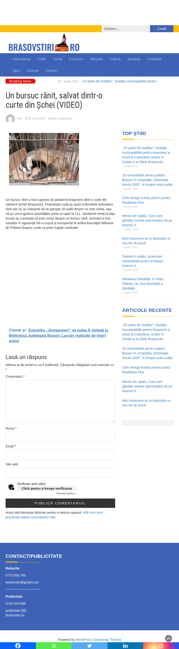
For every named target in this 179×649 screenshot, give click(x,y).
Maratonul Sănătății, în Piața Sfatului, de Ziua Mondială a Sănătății (142, 283)
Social (57, 59)
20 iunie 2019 (36, 118)
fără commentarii (62, 118)
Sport (16, 71)
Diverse (32, 71)
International (22, 59)
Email (11, 446)
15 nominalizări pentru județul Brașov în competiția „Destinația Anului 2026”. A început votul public (147, 179)
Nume (11, 428)
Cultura (115, 59)
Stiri (19, 118)
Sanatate (134, 59)
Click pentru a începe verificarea (47, 488)
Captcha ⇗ (66, 493)
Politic (42, 59)
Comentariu (15, 376)
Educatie (96, 59)
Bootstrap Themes (108, 640)
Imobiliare (155, 59)
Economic (76, 59)
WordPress (84, 640)
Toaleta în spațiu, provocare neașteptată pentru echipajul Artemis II (142, 261)
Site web (12, 464)
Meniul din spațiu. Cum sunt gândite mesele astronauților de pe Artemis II (147, 220)
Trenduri (51, 71)
